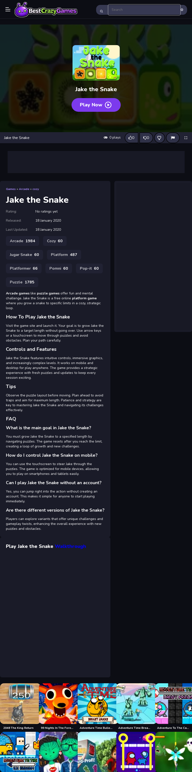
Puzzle (22, 282)
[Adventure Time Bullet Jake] (96, 706)
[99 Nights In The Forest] (57, 706)
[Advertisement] (96, 162)
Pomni (58, 268)
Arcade (24, 189)
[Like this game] (131, 137)
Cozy (55, 241)
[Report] (173, 137)
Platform (64, 255)
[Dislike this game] (146, 137)
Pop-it (89, 268)
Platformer (24, 268)
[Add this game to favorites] (159, 137)
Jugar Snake (24, 255)
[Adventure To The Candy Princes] (173, 706)
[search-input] (144, 9)
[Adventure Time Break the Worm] (134, 706)
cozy (35, 189)
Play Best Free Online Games (46, 10)
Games (11, 189)
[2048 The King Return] (18, 706)
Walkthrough (70, 546)
